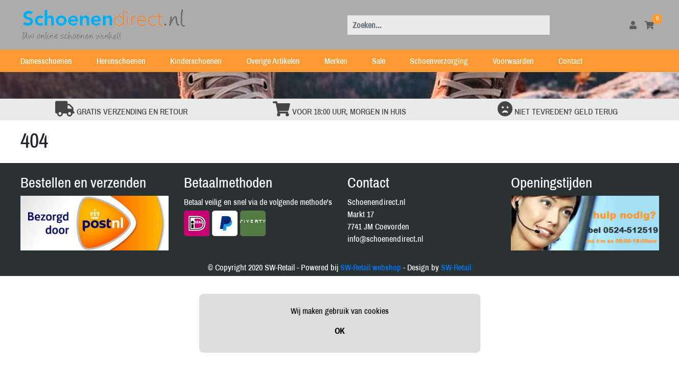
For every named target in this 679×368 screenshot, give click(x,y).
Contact (576, 60)
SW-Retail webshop (370, 267)
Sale (384, 60)
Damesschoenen (52, 60)
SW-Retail (456, 267)
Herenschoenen (127, 60)
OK (339, 330)
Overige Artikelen (279, 60)
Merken (342, 60)
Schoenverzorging (445, 60)
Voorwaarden (519, 60)
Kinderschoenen (202, 60)
